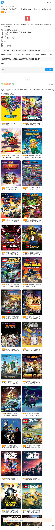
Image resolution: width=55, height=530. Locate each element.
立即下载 (49, 69)
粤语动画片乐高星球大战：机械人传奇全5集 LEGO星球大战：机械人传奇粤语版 (46, 286)
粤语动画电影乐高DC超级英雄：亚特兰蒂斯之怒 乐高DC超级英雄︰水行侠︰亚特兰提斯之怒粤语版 (9, 156)
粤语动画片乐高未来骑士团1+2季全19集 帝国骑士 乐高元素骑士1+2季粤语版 (27, 384)
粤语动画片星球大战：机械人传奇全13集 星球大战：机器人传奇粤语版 (9, 286)
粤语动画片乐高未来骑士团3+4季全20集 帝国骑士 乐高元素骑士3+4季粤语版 (9, 351)
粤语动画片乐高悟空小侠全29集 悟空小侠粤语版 (46, 416)
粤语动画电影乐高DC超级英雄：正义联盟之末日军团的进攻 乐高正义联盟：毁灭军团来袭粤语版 (9, 189)
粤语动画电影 (5, 97)
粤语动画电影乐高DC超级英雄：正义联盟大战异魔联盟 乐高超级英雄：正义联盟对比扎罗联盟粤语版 (46, 156)
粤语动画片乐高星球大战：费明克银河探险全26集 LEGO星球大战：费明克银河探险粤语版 (9, 319)
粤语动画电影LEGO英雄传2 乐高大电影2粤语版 (46, 482)
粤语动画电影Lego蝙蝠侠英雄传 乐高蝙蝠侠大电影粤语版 (27, 514)
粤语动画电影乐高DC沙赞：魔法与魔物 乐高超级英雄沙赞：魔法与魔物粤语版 (27, 156)
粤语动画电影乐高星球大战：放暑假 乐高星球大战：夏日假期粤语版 (9, 449)
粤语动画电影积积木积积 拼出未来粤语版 (9, 124)
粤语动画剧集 (9, 12)
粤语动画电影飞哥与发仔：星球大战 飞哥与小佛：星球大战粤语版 (46, 319)
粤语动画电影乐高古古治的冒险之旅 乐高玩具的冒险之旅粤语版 (9, 221)
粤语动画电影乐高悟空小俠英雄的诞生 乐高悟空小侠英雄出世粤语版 (27, 482)
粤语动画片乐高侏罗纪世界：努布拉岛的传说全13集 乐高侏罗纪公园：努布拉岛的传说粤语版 (9, 254)
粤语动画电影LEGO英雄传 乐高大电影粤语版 (9, 514)
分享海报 (51, 84)
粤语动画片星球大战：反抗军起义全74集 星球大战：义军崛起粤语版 (27, 254)
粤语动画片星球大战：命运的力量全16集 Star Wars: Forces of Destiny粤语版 (46, 254)
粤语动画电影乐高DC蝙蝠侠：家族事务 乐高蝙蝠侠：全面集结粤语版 (46, 221)
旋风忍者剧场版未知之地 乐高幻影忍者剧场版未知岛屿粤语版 (9, 416)
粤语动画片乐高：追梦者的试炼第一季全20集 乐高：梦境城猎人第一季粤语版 (9, 482)
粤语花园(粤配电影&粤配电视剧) (16, 520)
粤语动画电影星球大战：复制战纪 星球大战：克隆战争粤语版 (9, 384)
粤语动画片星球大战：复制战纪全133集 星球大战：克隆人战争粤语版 (27, 351)
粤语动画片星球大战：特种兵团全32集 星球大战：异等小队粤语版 (46, 351)
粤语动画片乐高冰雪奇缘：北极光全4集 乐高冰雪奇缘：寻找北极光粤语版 (27, 319)
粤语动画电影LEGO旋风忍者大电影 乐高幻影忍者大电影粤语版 (46, 514)
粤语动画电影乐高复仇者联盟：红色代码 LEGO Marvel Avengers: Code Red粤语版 (27, 416)
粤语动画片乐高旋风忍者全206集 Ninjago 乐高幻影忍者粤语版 (46, 384)
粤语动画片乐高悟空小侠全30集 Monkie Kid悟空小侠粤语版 (46, 124)
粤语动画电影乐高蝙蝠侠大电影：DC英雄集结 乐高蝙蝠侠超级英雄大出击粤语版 (27, 221)
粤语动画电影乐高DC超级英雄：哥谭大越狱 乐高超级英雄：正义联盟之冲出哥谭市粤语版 (27, 189)
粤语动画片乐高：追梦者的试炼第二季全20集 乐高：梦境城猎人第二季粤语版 (27, 124)
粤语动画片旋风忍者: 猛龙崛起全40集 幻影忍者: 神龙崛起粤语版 (45, 189)
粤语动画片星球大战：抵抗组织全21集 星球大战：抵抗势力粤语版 (27, 286)
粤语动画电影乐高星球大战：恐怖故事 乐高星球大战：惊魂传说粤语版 (27, 449)
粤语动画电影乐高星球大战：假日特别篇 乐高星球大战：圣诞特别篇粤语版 (46, 449)
